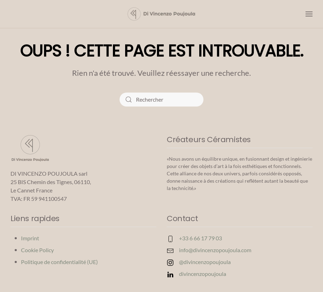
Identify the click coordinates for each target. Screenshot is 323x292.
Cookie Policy (37, 250)
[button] (309, 14)
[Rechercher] (161, 100)
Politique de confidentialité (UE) (59, 261)
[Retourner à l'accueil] (162, 14)
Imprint (30, 238)
